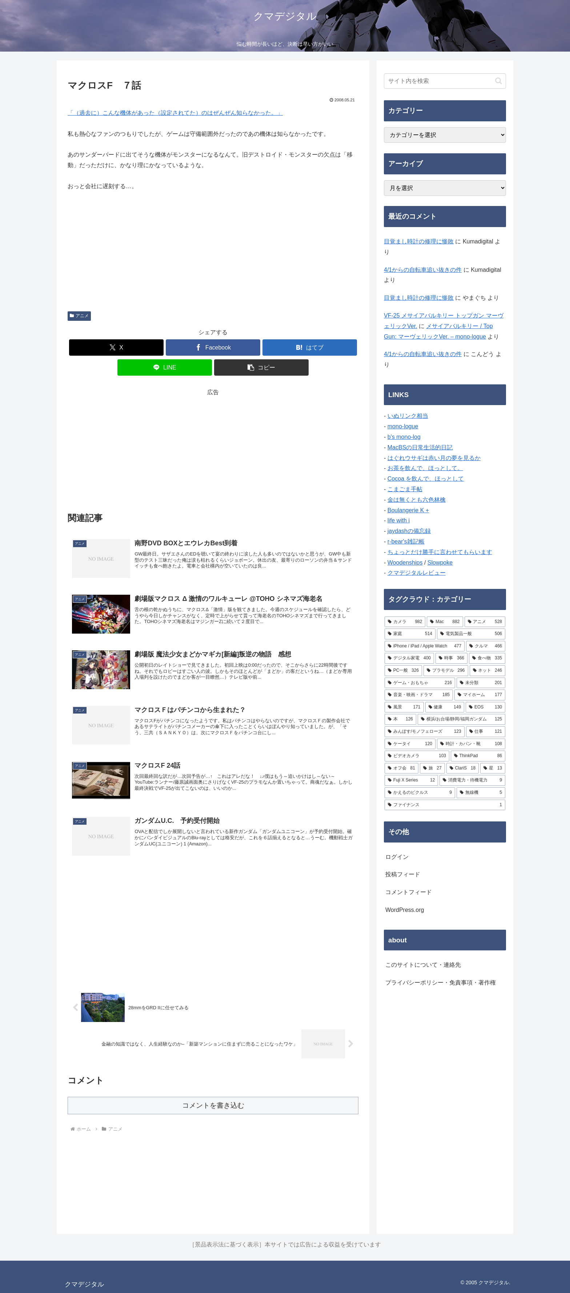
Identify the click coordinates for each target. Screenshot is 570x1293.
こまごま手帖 (405, 489)
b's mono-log (404, 437)
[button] (261, 367)
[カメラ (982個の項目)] (405, 622)
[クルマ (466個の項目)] (485, 646)
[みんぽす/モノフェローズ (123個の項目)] (425, 731)
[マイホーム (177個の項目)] (479, 695)
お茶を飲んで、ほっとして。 (425, 468)
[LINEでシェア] (164, 367)
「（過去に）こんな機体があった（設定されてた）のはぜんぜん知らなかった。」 (175, 113)
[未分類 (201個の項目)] (481, 683)
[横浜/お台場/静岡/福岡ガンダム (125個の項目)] (461, 719)
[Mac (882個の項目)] (445, 622)
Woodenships (405, 562)
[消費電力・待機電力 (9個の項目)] (472, 780)
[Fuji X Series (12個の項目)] (411, 780)
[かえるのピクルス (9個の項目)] (420, 792)
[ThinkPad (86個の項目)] (478, 756)
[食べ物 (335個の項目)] (487, 658)
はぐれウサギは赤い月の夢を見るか (434, 458)
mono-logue (403, 426)
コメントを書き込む (213, 1105)
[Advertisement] (213, 449)
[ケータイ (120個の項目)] (410, 744)
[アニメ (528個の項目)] (485, 622)
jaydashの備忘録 (409, 531)
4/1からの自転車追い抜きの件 (423, 270)
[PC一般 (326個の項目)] (403, 670)
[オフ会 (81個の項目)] (401, 768)
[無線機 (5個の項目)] (481, 792)
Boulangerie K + (408, 510)
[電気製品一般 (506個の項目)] (471, 634)
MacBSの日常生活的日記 (420, 447)
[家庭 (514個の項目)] (410, 634)
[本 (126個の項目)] (400, 719)
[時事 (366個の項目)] (451, 658)
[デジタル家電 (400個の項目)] (409, 658)
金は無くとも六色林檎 (417, 500)
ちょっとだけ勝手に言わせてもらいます (440, 552)
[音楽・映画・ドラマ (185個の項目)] (419, 695)
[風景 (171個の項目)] (404, 707)
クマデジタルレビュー (417, 573)
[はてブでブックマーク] (309, 347)
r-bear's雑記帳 (406, 541)
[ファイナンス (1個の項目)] (445, 805)
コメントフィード (408, 892)
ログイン (397, 857)
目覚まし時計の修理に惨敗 (419, 241)
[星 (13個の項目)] (492, 768)
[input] (445, 81)
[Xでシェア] (116, 347)
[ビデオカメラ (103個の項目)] (417, 756)
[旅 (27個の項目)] (432, 768)
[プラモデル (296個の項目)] (446, 670)
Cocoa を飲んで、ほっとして (426, 479)
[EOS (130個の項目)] (485, 707)
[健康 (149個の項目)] (445, 707)
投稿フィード (402, 874)
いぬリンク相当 (408, 416)
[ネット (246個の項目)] (487, 670)
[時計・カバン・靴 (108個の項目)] (471, 744)
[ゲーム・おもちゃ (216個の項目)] (420, 683)
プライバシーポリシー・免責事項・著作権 (440, 982)
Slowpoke (440, 562)
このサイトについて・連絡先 (423, 965)
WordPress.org (404, 910)
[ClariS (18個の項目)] (462, 768)
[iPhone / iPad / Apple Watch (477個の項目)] (425, 646)
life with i (399, 520)
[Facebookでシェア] (213, 347)
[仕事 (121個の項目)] (485, 731)
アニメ (79, 315)
